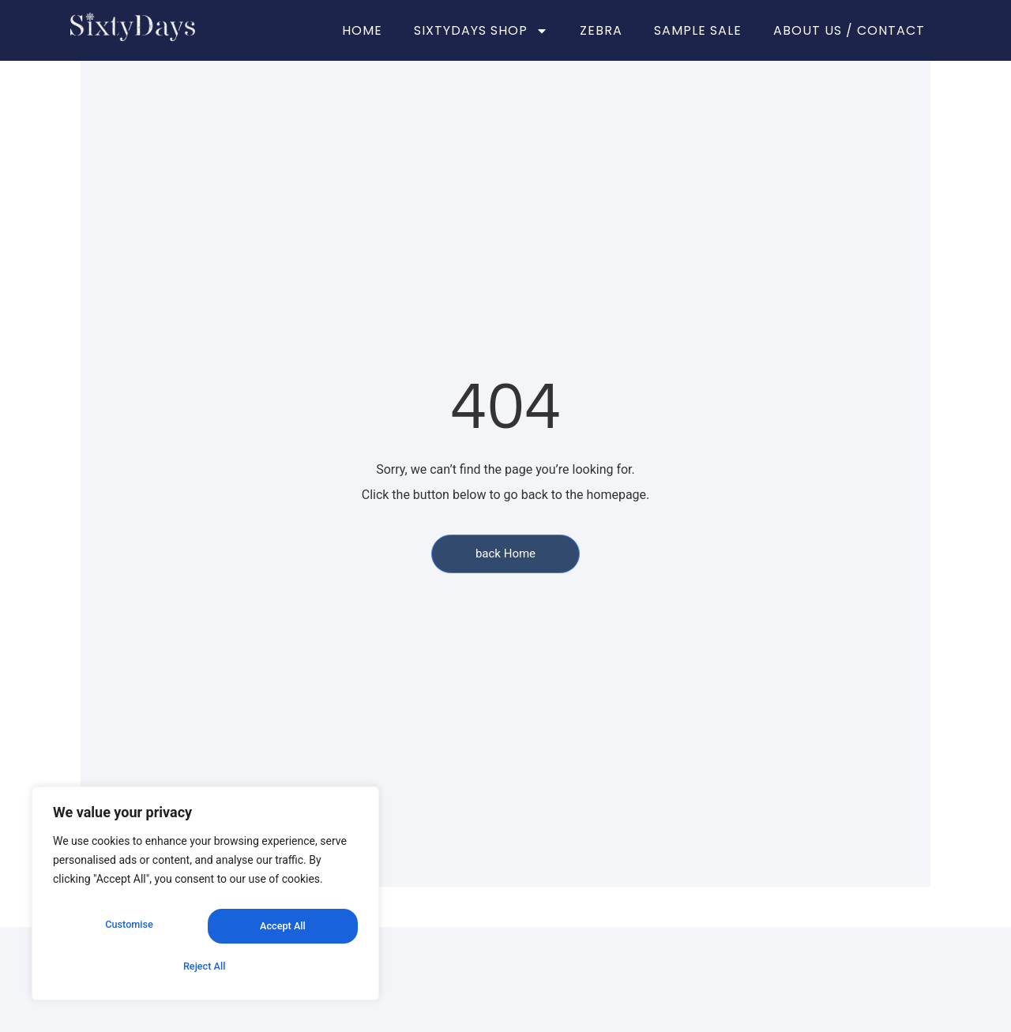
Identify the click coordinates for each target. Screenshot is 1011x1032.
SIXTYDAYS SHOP (481, 31)
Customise (127, 931)
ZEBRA (601, 30)
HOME (362, 30)
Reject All (280, 931)
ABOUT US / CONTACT (849, 30)
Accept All (205, 966)
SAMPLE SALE (698, 30)
